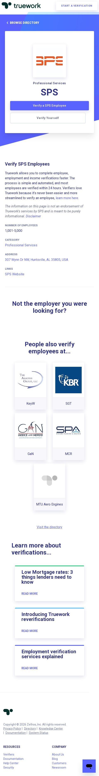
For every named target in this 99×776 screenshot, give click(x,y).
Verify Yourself (48, 118)
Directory (30, 728)
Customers (59, 763)
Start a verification (76, 5)
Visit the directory (49, 527)
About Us (58, 754)
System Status (38, 732)
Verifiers (8, 754)
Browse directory (22, 23)
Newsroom (59, 767)
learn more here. (67, 198)
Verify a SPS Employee (49, 105)
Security (8, 767)
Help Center (11, 763)
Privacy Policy (12, 728)
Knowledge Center (51, 728)
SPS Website (14, 274)
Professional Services (21, 245)
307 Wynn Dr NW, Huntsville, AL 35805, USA (36, 260)
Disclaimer (33, 216)
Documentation (16, 732)
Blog (55, 758)
